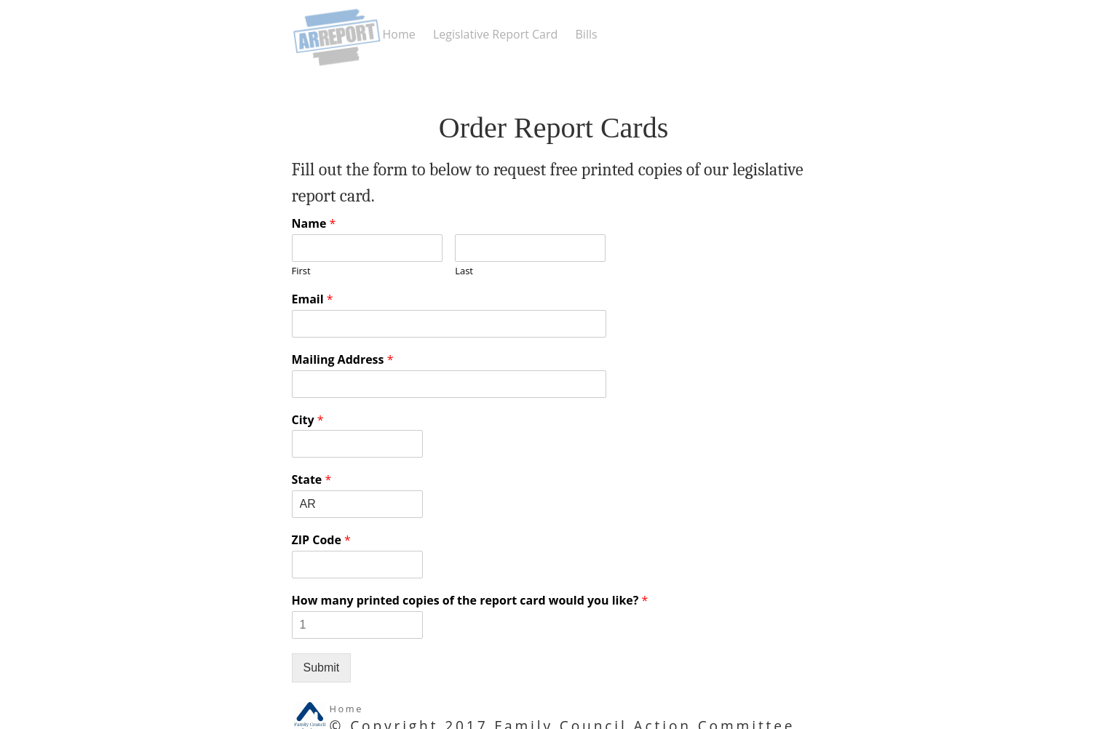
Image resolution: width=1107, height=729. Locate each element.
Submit (321, 667)
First (301, 271)
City (308, 420)
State (312, 479)
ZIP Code (321, 540)
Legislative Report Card (495, 34)
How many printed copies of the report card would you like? (470, 600)
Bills (587, 34)
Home (399, 34)
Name (314, 223)
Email (312, 299)
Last (464, 271)
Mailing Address (343, 359)
